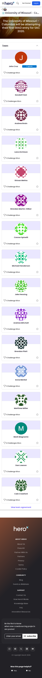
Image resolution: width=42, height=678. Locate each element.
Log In (36, 3)
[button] (3, 3)
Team (21, 45)
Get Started (26, 3)
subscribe (30, 636)
